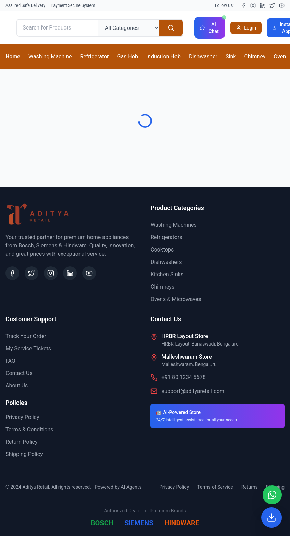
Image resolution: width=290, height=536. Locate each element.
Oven (280, 56)
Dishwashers (166, 262)
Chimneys (162, 286)
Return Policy (21, 442)
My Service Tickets (28, 348)
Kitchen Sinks (166, 274)
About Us (16, 385)
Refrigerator (94, 56)
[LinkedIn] (262, 5)
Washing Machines (173, 225)
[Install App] (271, 517)
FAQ (10, 361)
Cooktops (162, 249)
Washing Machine (50, 56)
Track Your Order (25, 336)
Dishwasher (203, 56)
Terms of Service (215, 487)
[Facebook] (243, 5)
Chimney (254, 56)
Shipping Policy (24, 454)
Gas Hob (127, 56)
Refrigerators (166, 237)
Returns (249, 487)
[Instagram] (253, 5)
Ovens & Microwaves (175, 299)
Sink (231, 56)
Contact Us (19, 373)
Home (12, 56)
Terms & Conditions (29, 429)
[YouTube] (282, 5)
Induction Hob (163, 56)
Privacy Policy (22, 417)
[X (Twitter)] (272, 5)
